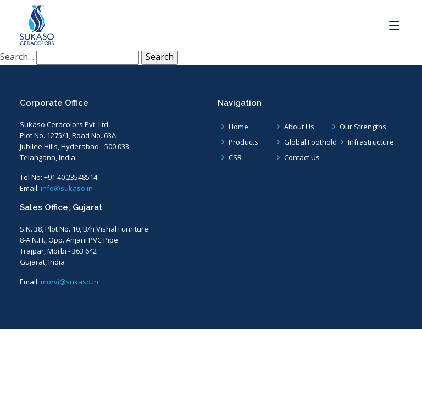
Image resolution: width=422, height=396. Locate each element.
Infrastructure (371, 142)
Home (238, 126)
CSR (235, 157)
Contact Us (302, 157)
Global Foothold (310, 142)
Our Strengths (363, 126)
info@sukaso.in (67, 188)
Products (243, 142)
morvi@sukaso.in (69, 282)
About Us (299, 126)
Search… (17, 57)
